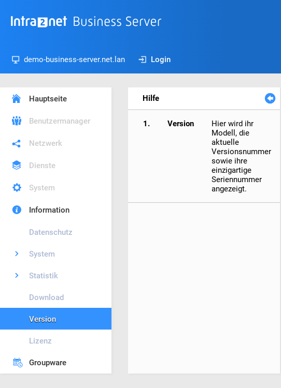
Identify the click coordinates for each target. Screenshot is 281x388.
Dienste (42, 165)
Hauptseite (48, 98)
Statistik (43, 275)
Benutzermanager (59, 121)
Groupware (47, 362)
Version (42, 319)
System (42, 187)
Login (154, 59)
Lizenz (40, 341)
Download (46, 297)
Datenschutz (51, 232)
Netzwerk (45, 143)
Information (49, 210)
